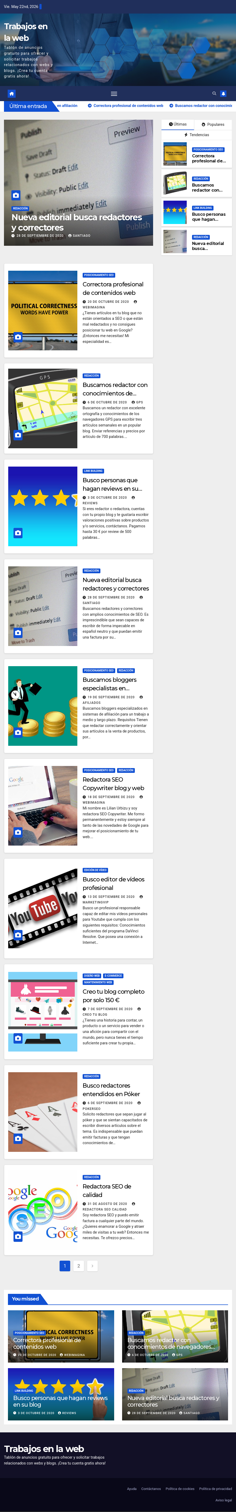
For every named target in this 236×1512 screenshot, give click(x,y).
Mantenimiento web (98, 982)
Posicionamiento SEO (208, 150)
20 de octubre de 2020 (109, 302)
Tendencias (196, 135)
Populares (213, 125)
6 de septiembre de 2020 (111, 1103)
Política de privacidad (215, 1490)
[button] (214, 94)
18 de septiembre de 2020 (112, 797)
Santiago (90, 236)
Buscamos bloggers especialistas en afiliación (109, 689)
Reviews (67, 1413)
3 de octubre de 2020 (108, 498)
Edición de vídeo (95, 870)
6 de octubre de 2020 (108, 403)
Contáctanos (151, 1490)
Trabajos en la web (44, 1449)
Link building (203, 208)
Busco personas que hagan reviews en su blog (208, 222)
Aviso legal (223, 1501)
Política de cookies (180, 1490)
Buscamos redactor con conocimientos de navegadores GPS (115, 394)
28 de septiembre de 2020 (52, 236)
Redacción (31, 209)
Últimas (178, 125)
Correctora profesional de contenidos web (209, 161)
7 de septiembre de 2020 (111, 1009)
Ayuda (132, 1490)
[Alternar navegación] (114, 94)
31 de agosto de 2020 (108, 1204)
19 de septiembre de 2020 (112, 698)
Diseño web (92, 976)
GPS (137, 403)
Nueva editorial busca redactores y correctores (88, 223)
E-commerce (113, 976)
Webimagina (72, 1355)
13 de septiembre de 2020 (112, 897)
